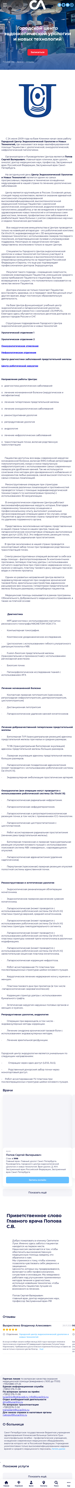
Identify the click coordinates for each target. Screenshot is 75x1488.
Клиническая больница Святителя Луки (37, 11)
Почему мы (8, 62)
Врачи (20, 62)
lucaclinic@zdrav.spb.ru (15, 1397)
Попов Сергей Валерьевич (23, 1154)
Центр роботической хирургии (19, 366)
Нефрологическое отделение (18, 352)
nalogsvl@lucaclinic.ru (15, 1415)
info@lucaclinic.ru (39, 1397)
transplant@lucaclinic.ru (16, 1410)
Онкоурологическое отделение (20, 346)
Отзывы (30, 62)
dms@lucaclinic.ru (13, 1402)
